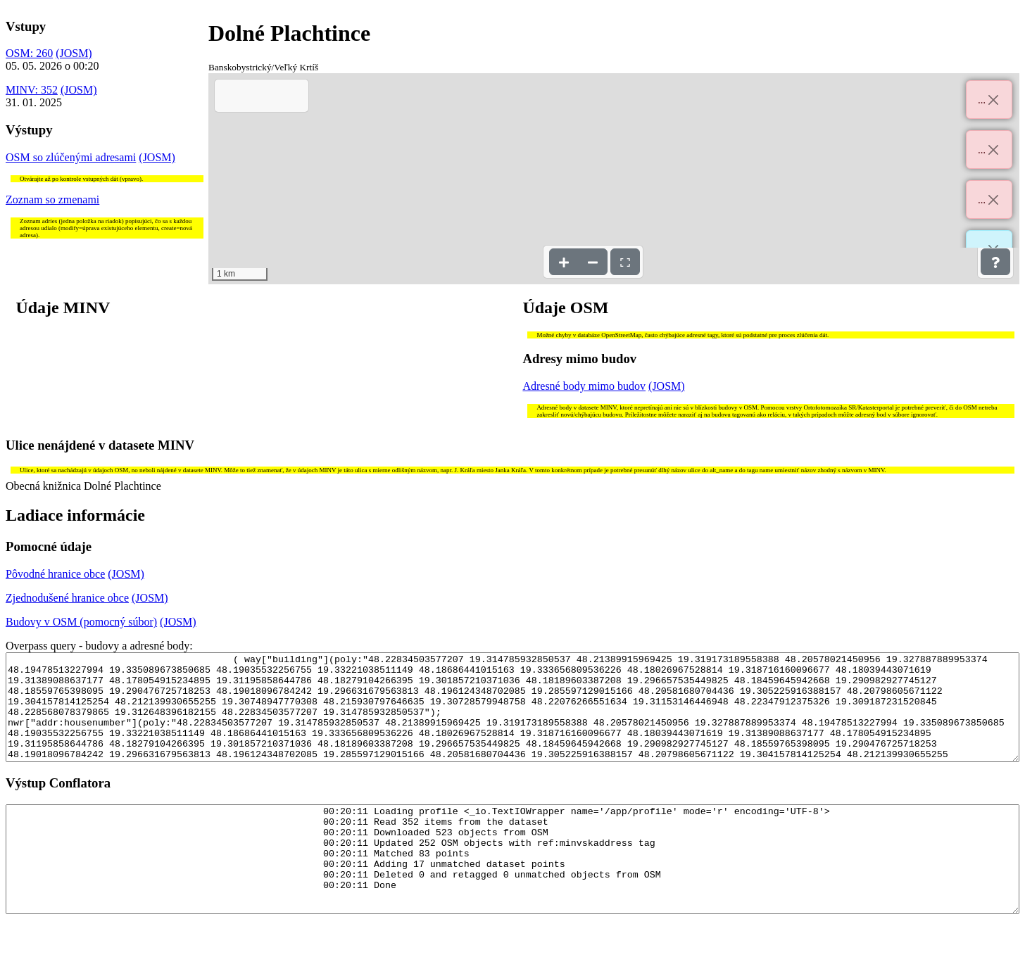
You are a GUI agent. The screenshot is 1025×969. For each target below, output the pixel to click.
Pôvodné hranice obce (55, 574)
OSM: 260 (29, 53)
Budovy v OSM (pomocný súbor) (81, 622)
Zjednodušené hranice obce (67, 598)
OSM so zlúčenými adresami (71, 157)
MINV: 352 (32, 90)
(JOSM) (74, 53)
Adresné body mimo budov (584, 386)
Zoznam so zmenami (52, 199)
